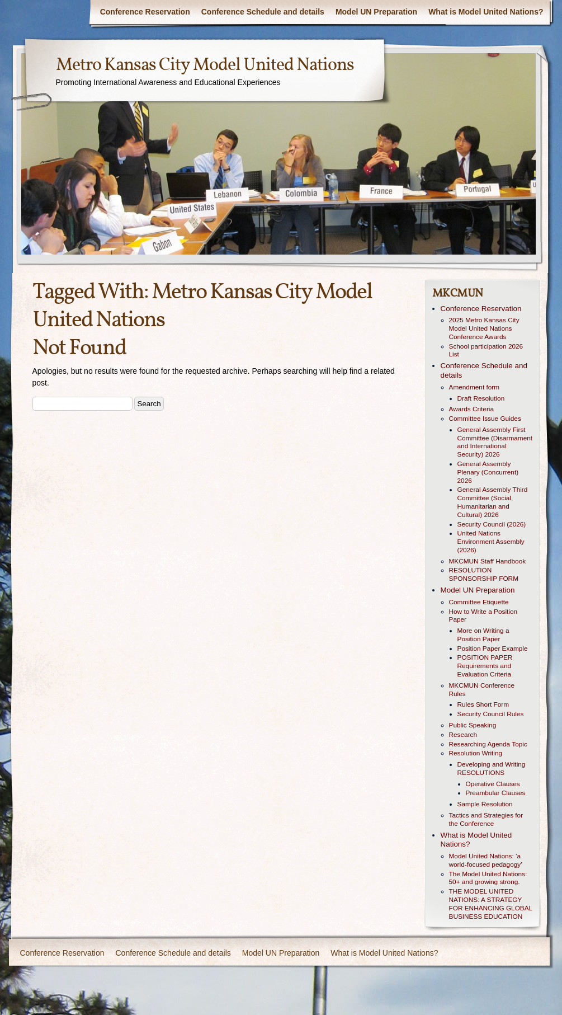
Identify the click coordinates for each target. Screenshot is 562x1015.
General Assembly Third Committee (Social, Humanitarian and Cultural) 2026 (492, 502)
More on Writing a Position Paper (483, 635)
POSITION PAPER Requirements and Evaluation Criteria (485, 666)
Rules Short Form (483, 704)
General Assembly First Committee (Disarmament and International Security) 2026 (495, 442)
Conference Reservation (145, 11)
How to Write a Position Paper (483, 616)
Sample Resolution (485, 804)
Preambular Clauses (496, 793)
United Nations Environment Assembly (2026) (491, 541)
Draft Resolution (481, 398)
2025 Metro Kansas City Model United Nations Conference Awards (484, 328)
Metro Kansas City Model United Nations (205, 65)
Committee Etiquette (479, 602)
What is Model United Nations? (485, 11)
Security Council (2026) (491, 524)
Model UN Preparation (376, 11)
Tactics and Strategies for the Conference (486, 819)
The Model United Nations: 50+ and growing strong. (488, 878)
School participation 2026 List (486, 350)
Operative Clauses (493, 784)
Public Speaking (473, 725)
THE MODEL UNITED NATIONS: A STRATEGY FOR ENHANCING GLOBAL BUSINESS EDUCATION (490, 903)
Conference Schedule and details (262, 11)
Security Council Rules (490, 714)
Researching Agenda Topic (488, 744)
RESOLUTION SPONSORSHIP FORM (484, 574)
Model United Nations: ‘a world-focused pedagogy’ (485, 860)
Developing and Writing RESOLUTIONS (491, 768)
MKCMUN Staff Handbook (487, 561)
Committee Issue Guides (485, 418)
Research (463, 735)
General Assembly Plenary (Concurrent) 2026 (488, 472)
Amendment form (474, 387)
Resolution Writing (476, 753)
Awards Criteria (471, 409)
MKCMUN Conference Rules (482, 690)
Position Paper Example (492, 648)
